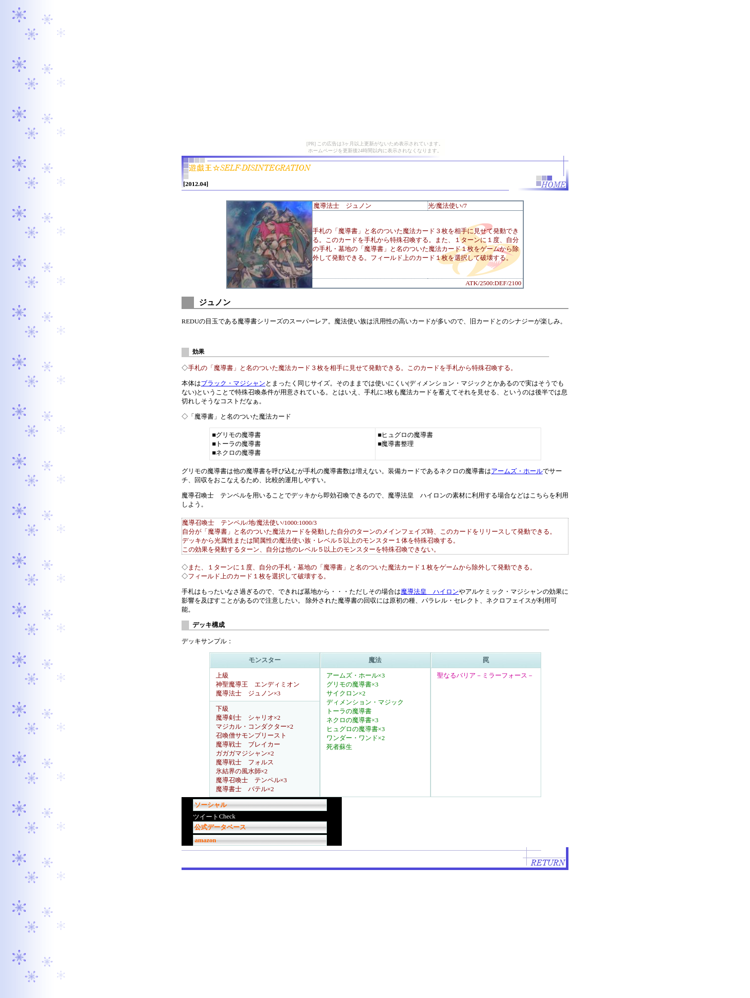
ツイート (206, 816)
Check (227, 816)
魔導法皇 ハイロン (430, 591)
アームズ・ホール (517, 471)
